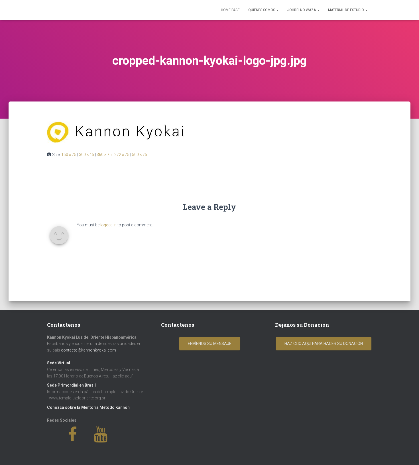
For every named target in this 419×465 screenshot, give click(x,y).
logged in (108, 225)
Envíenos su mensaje (209, 343)
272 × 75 (121, 154)
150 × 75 (68, 154)
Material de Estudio (348, 10)
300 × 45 (86, 154)
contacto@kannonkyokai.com (88, 350)
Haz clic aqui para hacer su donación (323, 343)
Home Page (230, 10)
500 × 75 (139, 154)
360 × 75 (104, 154)
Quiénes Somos (263, 10)
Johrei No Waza (303, 10)
